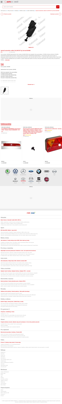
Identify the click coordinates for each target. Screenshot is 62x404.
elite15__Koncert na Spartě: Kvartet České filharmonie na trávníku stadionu (14, 286)
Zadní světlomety (30, 10)
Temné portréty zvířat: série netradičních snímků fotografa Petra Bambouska (14, 305)
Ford (31, 172)
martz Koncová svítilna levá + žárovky (53, 128)
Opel (54, 172)
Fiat (46, 180)
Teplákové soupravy (4, 380)
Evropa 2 (2, 395)
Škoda (7, 172)
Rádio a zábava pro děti (5, 392)
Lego (1, 376)
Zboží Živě (2, 353)
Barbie (2, 374)
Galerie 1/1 (31, 47)
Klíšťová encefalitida (4, 325)
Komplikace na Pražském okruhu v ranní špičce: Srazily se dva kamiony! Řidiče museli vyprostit (17, 242)
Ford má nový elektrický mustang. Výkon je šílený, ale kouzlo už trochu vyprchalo (15, 264)
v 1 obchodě (3, 162)
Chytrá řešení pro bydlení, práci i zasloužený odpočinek (10, 326)
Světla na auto (22, 10)
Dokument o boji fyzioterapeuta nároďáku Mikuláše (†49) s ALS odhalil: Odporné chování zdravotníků (18, 235)
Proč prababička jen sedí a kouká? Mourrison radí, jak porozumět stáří (13, 335)
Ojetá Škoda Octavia (4, 365)
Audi (46, 172)
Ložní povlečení (3, 383)
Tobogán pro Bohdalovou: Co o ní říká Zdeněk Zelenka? (10, 344)
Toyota (23, 180)
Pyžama (2, 377)
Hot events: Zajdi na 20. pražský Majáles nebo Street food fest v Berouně (13, 315)
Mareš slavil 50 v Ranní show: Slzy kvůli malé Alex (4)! (10, 243)
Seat (38, 180)
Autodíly (16, 10)
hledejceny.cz (3, 352)
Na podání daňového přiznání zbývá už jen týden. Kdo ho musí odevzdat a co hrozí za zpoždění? (17, 284)
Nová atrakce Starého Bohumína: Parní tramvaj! (9, 306)
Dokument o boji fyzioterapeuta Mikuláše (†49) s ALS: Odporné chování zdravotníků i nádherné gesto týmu (19, 233)
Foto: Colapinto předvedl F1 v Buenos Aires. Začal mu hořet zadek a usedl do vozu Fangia (16, 265)
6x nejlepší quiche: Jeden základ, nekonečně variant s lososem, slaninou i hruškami (15, 255)
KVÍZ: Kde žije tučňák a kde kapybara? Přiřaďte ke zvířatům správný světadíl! (14, 303)
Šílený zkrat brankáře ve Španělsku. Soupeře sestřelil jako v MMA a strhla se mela (15, 232)
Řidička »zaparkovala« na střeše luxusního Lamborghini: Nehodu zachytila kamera (15, 222)
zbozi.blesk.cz (3, 358)
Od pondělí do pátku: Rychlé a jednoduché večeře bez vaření (11, 293)
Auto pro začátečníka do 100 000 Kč (7, 362)
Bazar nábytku (3, 384)
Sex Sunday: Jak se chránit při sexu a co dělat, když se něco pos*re (12, 316)
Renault (15, 180)
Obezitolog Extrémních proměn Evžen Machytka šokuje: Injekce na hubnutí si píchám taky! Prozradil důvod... (19, 245)
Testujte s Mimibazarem (5, 371)
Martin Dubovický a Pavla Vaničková (7, 345)
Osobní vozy (3, 355)
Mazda (31, 180)
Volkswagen (15, 172)
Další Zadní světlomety (5, 127)
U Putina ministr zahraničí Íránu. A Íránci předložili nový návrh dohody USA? (14, 224)
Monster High (3, 373)
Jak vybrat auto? (3, 366)
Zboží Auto (2, 363)
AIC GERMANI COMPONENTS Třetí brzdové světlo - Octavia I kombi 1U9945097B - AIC (10, 129)
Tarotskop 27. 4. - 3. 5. (4, 313)
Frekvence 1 (3, 394)
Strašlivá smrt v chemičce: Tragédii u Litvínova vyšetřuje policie (12, 223)
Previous (2, 145)
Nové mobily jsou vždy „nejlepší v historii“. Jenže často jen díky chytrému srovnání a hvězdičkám (17, 274)
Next (60, 145)
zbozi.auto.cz (3, 10)
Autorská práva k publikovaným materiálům (33, 400)
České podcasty (3, 391)
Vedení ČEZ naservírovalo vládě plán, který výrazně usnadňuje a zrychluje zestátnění (15, 283)
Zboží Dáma (3, 356)
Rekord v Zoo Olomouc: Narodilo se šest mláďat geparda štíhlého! (12, 334)
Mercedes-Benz (23, 172)
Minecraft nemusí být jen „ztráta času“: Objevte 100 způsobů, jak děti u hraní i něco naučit (16, 252)
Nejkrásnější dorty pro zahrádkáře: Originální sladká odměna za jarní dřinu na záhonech (16, 296)
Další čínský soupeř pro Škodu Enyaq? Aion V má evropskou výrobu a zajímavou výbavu (16, 262)
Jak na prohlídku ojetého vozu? (6, 359)
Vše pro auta (10, 10)
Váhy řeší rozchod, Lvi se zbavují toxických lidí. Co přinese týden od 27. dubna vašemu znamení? (17, 254)
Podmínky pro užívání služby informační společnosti (51, 400)
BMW (38, 172)
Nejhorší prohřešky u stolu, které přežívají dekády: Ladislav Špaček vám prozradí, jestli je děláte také (18, 294)
